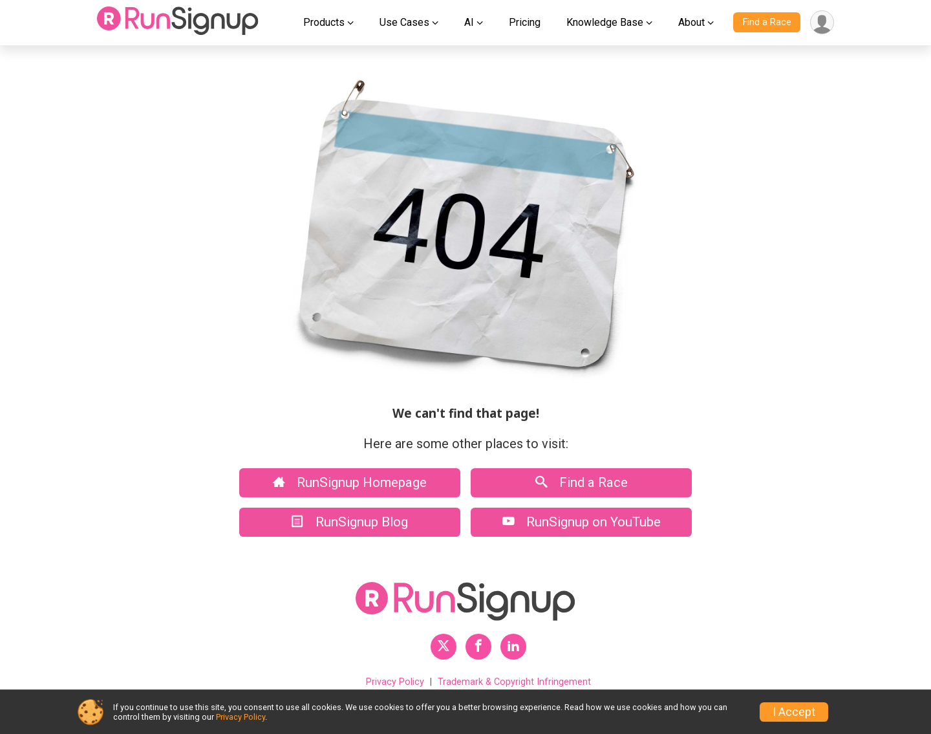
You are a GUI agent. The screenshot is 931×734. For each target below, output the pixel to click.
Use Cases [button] (404, 22)
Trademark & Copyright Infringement (514, 681)
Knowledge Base (604, 22)
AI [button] (469, 22)
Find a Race (767, 22)
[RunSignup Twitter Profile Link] (443, 647)
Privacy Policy (395, 681)
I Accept (794, 712)
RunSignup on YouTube (581, 522)
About (691, 22)
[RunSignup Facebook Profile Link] (478, 647)
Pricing (524, 22)
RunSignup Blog (350, 522)
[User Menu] (822, 22)
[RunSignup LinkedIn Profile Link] (513, 647)
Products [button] (324, 22)
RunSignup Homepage (350, 482)
